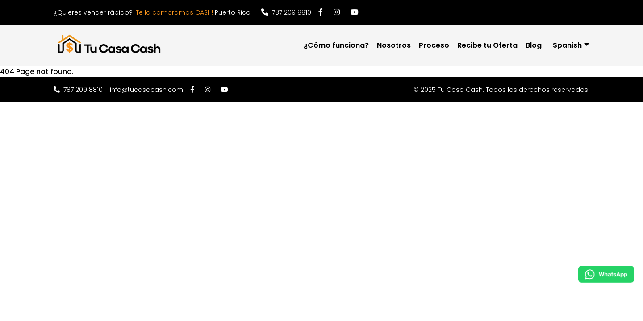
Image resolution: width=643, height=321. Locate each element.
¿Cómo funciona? (336, 45)
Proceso (434, 45)
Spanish (567, 45)
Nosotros (394, 45)
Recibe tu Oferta (487, 45)
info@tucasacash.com (146, 89)
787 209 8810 (286, 12)
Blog (534, 45)
